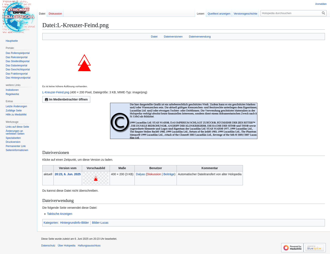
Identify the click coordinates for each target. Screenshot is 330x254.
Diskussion (154, 174)
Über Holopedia (66, 245)
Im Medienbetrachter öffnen (66, 99)
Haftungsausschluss (89, 245)
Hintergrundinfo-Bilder (74, 222)
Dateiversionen (173, 36)
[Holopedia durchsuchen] (294, 13)
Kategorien (51, 222)
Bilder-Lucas (100, 222)
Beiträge (169, 174)
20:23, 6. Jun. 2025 (68, 174)
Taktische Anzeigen (59, 213)
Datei (154, 36)
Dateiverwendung (200, 36)
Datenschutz (48, 245)
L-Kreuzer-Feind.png (55, 92)
